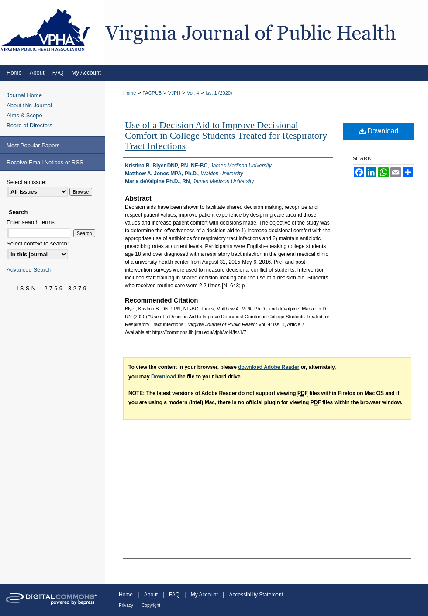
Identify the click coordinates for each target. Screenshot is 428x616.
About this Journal (29, 105)
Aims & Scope (24, 115)
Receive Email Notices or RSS (45, 162)
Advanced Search (29, 269)
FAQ (174, 595)
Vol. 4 (193, 92)
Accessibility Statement (256, 595)
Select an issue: (27, 182)
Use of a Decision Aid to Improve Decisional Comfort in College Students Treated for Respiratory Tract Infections (226, 135)
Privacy (126, 605)
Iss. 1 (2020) (218, 92)
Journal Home (24, 95)
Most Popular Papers (33, 145)
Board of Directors (29, 125)
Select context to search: (38, 243)
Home (129, 92)
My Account (204, 595)
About (151, 595)
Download (379, 131)
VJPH (174, 92)
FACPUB (152, 92)
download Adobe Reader (268, 367)
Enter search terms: (31, 222)
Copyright (151, 605)
